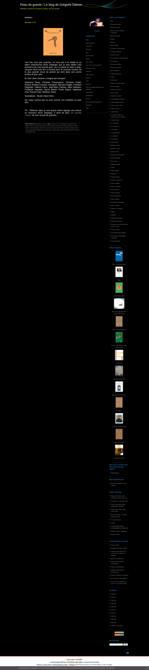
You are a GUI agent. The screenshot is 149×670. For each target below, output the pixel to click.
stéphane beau (29, 125)
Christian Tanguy (116, 51)
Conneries (89, 46)
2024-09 (113, 600)
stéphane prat (40, 130)
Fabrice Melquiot (116, 73)
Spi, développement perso (94, 102)
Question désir (115, 534)
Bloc (118, 545)
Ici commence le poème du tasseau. (118, 553)
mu (112, 578)
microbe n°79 (54, 123)
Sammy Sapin (115, 205)
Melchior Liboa (115, 148)
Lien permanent (74, 130)
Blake (112, 39)
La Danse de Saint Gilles (119, 426)
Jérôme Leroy (115, 108)
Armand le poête (116, 24)
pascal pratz (48, 130)
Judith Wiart (114, 111)
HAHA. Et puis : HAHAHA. (119, 531)
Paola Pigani (115, 170)
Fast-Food (119, 363)
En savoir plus (110, 668)
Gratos (88, 58)
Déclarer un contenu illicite (44, 664)
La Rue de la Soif (119, 458)
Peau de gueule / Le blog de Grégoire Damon (51, 4)
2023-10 (113, 616)
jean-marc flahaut (51, 127)
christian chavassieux (40, 125)
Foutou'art (114, 80)
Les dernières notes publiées (75, 662)
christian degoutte (34, 127)
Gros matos (89, 62)
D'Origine (119, 410)
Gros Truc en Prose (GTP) (94, 65)
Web (87, 108)
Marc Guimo (114, 142)
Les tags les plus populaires (91, 662)
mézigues (69, 125)
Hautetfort (79, 659)
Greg (112, 545)
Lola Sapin (114, 129)
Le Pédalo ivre (115, 126)
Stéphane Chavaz (116, 221)
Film (87, 52)
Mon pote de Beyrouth (117, 154)
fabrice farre (43, 127)
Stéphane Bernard (116, 218)
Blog (87, 40)
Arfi (112, 21)
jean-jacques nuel (71, 123)
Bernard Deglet (115, 36)
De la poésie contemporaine (119, 58)
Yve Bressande (115, 241)
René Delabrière (116, 196)
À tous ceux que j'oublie (119, 264)
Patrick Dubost (115, 177)
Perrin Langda (115, 183)
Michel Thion (115, 151)
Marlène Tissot (115, 145)
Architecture (119, 558)
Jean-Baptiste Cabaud (117, 99)
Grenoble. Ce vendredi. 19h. (119, 501)
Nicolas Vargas (115, 164)
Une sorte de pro (116, 519)
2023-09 (113, 619)
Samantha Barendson (117, 202)
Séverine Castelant (116, 208)
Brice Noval (114, 45)
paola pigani (32, 130)
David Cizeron (115, 54)
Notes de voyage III (122, 575)
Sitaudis (113, 215)
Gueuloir (88, 71)
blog (110, 664)
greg (112, 558)
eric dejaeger (62, 123)
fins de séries (90, 55)
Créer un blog (70, 659)
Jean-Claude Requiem (119, 329)
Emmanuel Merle (116, 67)
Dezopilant (114, 61)
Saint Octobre (115, 199)
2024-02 (113, 606)
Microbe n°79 (30, 22)
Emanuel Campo (116, 64)
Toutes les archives (117, 625)
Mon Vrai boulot (119, 442)
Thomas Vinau (115, 229)
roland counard (62, 125)
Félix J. (113, 77)
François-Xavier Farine (118, 83)
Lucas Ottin (114, 139)
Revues (88, 98)
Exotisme (88, 49)
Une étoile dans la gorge (118, 232)
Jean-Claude (90, 74)
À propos (97, 31)
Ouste (113, 167)
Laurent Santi (115, 120)
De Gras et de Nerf (119, 379)
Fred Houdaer (115, 86)
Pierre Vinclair (115, 189)
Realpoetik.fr (115, 473)
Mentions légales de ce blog (60, 664)
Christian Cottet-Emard (118, 48)
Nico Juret (114, 161)
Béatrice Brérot (115, 27)
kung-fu (88, 77)
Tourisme (88, 105)
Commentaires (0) (30, 131)
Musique (88, 84)
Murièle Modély (115, 158)
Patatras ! (114, 173)
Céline (113, 523)
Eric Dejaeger (115, 70)
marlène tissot (55, 130)
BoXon (113, 42)
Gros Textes (114, 92)
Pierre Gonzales (116, 186)
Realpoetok (89, 95)
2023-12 (113, 610)
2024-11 (113, 597)
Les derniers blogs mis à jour (58, 662)
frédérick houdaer (69, 127)
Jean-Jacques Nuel (117, 105)
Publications (89, 92)
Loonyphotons (115, 132)
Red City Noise (115, 192)
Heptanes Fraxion (116, 96)
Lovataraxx (114, 136)
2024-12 (113, 594)
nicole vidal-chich (64, 130)
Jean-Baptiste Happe (117, 102)
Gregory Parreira (116, 89)
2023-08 (113, 622)
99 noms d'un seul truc (119, 395)
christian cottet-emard (52, 125)
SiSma (113, 211)
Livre (87, 81)
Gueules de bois (91, 68)
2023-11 (113, 613)
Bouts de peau (90, 43)
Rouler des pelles (119, 296)
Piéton (119, 280)
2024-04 (113, 603)
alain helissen (60, 127)
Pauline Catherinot (116, 180)
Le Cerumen (115, 123)
